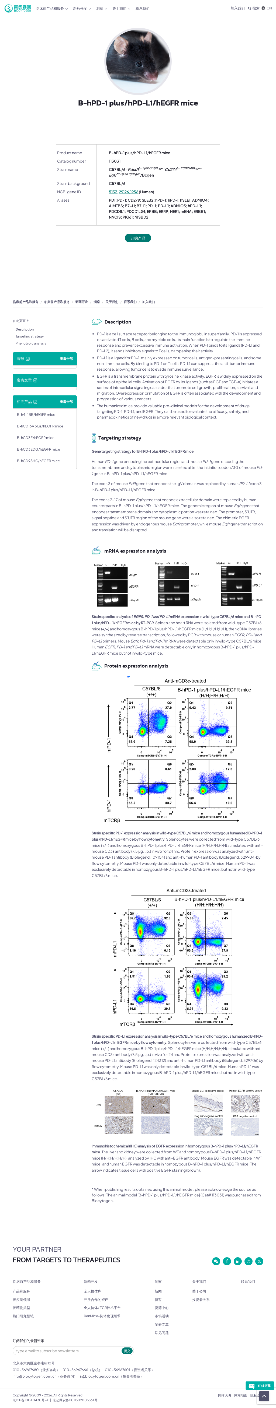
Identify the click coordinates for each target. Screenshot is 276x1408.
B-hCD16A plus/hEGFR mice (40, 426)
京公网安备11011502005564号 (75, 1400)
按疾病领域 (21, 1299)
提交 (127, 1351)
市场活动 (162, 1316)
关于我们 (121, 8)
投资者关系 (201, 1299)
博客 (158, 1299)
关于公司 (199, 1291)
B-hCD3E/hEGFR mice (35, 438)
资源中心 (162, 1307)
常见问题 (162, 1332)
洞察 (101, 8)
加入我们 (238, 8)
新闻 (158, 1291)
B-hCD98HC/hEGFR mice (38, 461)
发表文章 (162, 1324)
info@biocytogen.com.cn (34, 1376)
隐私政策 (256, 1395)
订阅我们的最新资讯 (28, 1340)
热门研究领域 (23, 1316)
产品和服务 (21, 1291)
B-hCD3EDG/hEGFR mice (38, 449)
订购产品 (138, 238)
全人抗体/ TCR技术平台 (102, 1307)
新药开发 (82, 8)
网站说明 (224, 1395)
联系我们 (143, 8)
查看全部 (66, 359)
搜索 (254, 8)
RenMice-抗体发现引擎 (102, 1316)
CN (266, 8)
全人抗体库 (92, 1291)
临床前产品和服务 (52, 8)
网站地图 (240, 1395)
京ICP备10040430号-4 (31, 1400)
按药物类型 (21, 1307)
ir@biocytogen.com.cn (99, 1376)
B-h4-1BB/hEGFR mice (36, 414)
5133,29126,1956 (123, 191)
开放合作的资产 (96, 1299)
